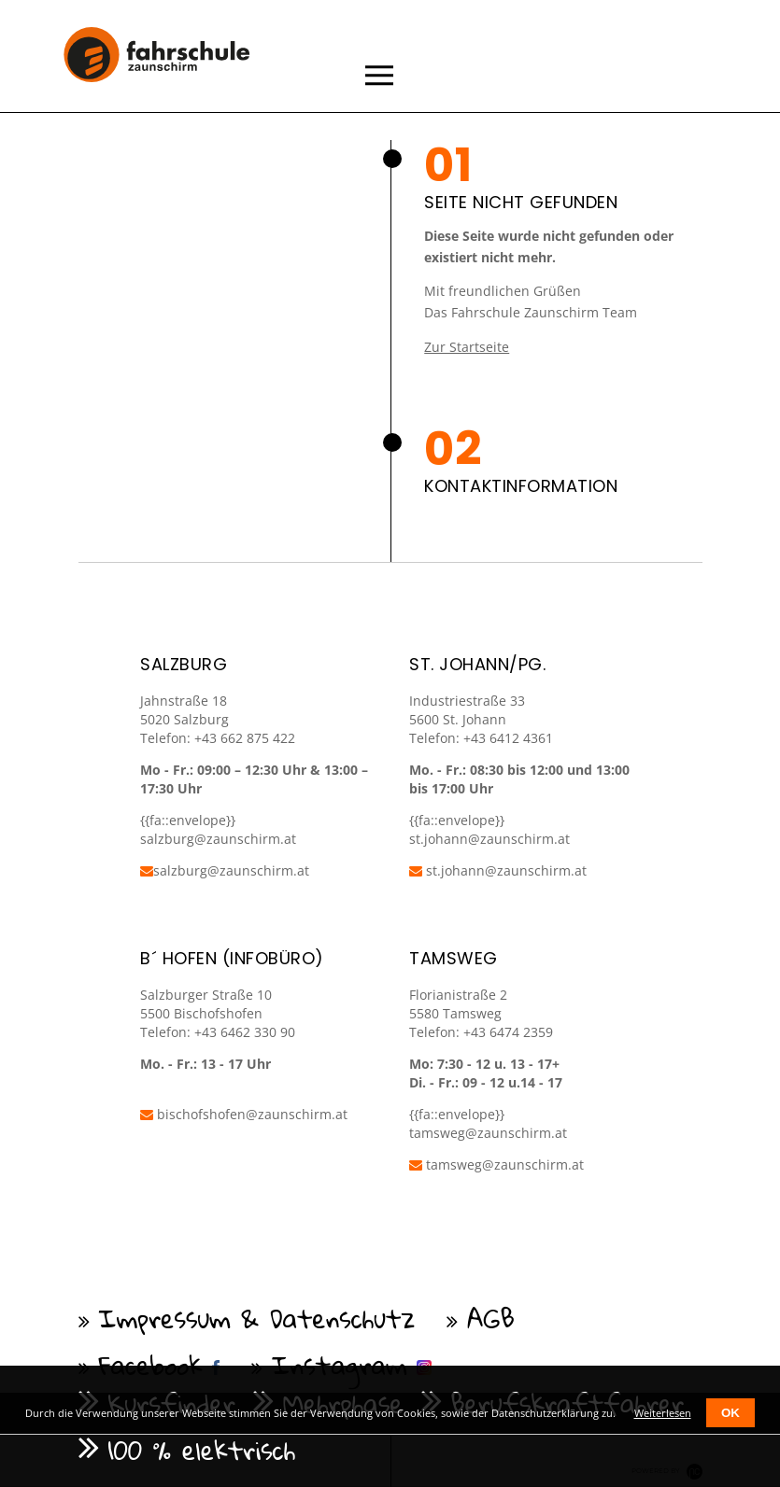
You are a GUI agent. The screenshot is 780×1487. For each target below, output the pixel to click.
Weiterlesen (662, 1413)
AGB (491, 1318)
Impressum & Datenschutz (257, 1318)
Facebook (151, 1364)
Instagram (339, 1364)
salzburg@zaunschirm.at (224, 870)
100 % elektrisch (202, 1449)
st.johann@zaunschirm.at (489, 839)
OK (730, 1413)
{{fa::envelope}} (456, 820)
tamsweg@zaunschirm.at (488, 1133)
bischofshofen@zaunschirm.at (243, 1114)
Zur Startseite (466, 347)
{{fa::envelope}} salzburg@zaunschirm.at (218, 829)
